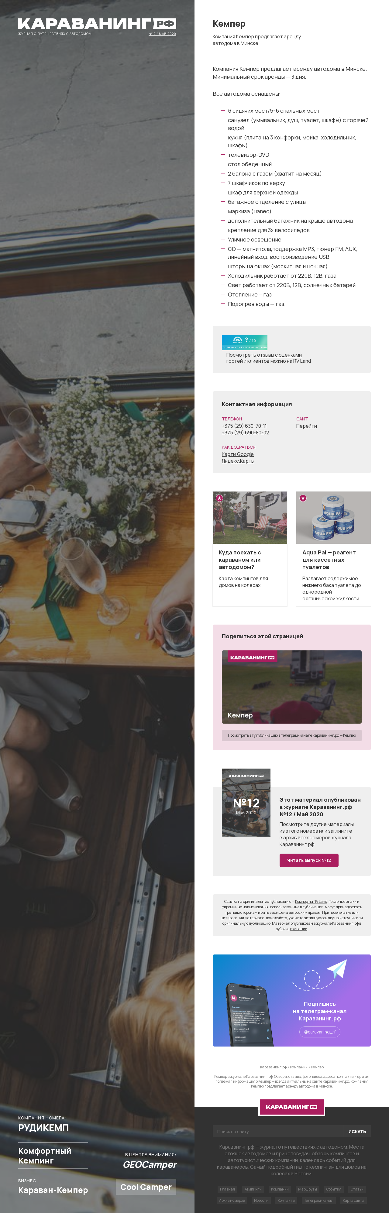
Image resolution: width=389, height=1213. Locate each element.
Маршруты (307, 1189)
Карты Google (238, 454)
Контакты (286, 1200)
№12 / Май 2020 (162, 33)
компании (298, 928)
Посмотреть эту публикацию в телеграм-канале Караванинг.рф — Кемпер (292, 735)
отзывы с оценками (279, 354)
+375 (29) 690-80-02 (245, 432)
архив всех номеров (307, 837)
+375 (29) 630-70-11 (244, 426)
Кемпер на (311, 901)
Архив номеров (232, 1200)
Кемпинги (253, 1189)
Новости (261, 1200)
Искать (357, 1131)
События (333, 1189)
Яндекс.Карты (238, 460)
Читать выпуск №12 (309, 860)
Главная (227, 1189)
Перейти (306, 426)
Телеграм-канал (318, 1200)
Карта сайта (353, 1200)
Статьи (357, 1189)
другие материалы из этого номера (317, 827)
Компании (280, 1189)
